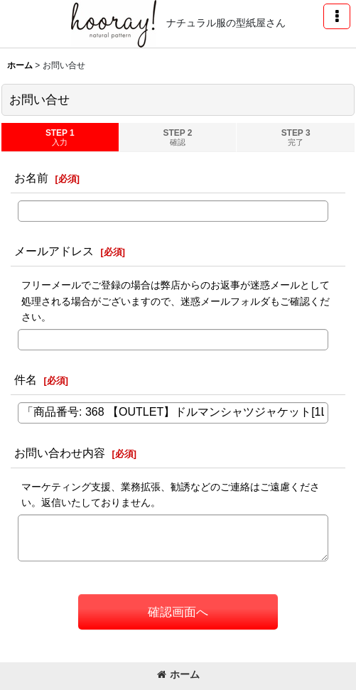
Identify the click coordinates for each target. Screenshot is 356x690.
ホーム (178, 674)
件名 (25, 379)
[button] (336, 16)
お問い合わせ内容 (59, 452)
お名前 (31, 177)
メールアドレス (54, 250)
